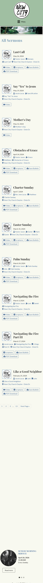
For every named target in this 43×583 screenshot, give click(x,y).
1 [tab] (19, 443)
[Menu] (21, 21)
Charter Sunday (23, 187)
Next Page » (25, 406)
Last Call (19, 52)
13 (16, 406)
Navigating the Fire (26, 296)
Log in (29, 448)
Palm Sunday (21, 259)
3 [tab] (24, 443)
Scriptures (18, 67)
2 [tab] (21, 443)
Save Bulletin (33, 67)
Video (6, 67)
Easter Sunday (22, 225)
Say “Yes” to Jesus (24, 86)
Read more (9, 436)
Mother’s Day (22, 120)
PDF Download (10, 71)
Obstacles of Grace (25, 150)
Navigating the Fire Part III (26, 335)
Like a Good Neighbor (27, 371)
